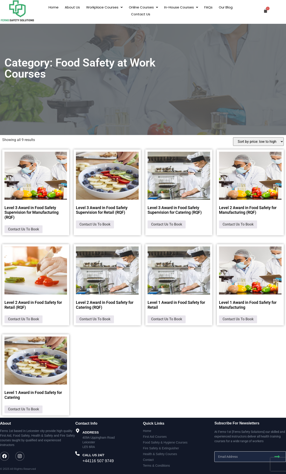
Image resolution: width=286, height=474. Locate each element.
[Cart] (265, 11)
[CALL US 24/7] (77, 453)
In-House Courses (181, 7)
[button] (104, 7)
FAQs (208, 7)
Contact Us (140, 14)
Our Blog (226, 7)
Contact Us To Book (23, 229)
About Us (72, 7)
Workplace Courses (104, 7)
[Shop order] (258, 141)
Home (54, 7)
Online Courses (143, 7)
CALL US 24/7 (93, 455)
